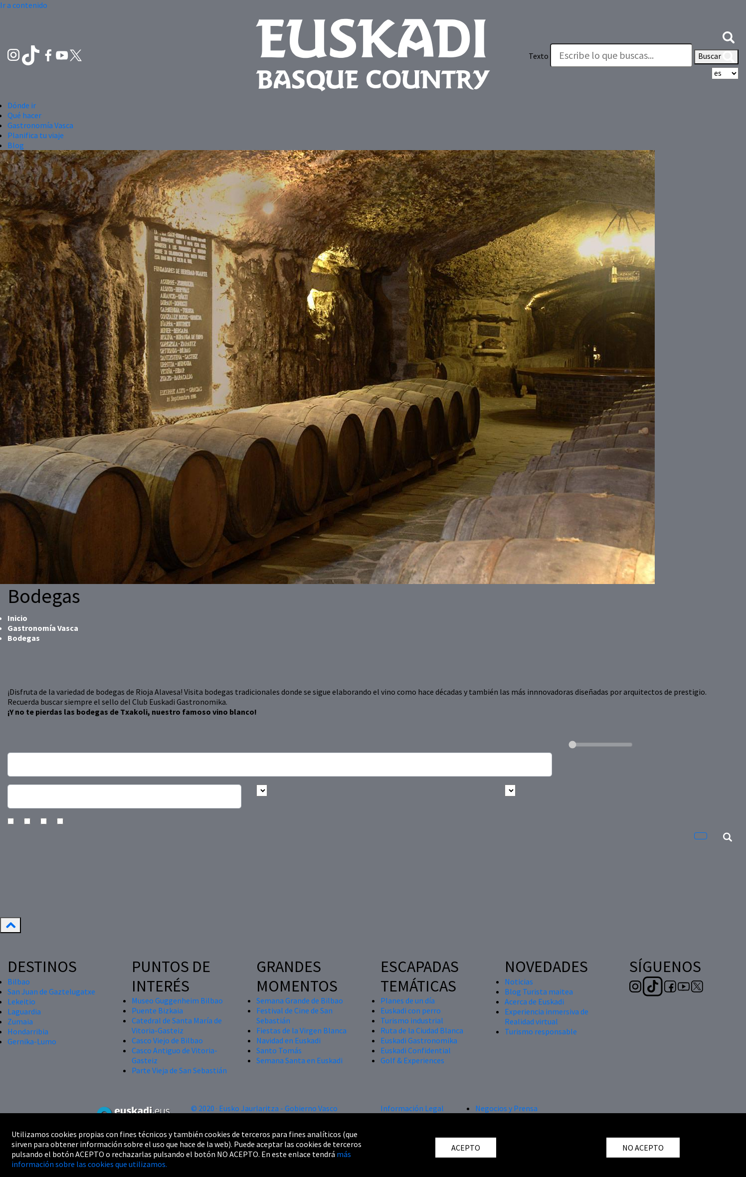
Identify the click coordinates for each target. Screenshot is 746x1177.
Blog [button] (15, 145)
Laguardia (24, 1011)
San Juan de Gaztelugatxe (51, 991)
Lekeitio (21, 1001)
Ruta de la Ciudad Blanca (421, 1030)
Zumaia (20, 1021)
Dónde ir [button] (21, 105)
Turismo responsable (541, 1031)
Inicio (17, 618)
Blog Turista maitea (539, 991)
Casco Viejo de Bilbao (167, 1040)
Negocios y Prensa (506, 1108)
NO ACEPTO (643, 1148)
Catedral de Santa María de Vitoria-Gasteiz (177, 1025)
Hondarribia (27, 1031)
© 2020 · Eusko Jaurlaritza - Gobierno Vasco (264, 1108)
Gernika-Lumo (31, 1041)
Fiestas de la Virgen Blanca (301, 1030)
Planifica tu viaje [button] (35, 135)
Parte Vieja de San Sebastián (179, 1070)
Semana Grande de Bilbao (299, 1000)
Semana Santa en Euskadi (299, 1060)
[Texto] (621, 55)
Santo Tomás (279, 1050)
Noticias (519, 981)
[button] (729, 36)
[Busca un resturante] (279, 765)
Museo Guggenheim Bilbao (177, 1000)
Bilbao (18, 981)
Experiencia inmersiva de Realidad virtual (546, 1016)
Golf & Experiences (412, 1060)
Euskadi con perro (410, 1010)
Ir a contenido (23, 5)
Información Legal (412, 1108)
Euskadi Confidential (415, 1050)
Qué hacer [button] (24, 115)
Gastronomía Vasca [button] (40, 125)
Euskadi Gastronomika (418, 1040)
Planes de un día (407, 1000)
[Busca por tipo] (510, 790)
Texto (539, 56)
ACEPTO (465, 1148)
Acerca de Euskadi (534, 1001)
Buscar (716, 57)
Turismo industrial (411, 1020)
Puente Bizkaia (157, 1010)
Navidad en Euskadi (288, 1040)
